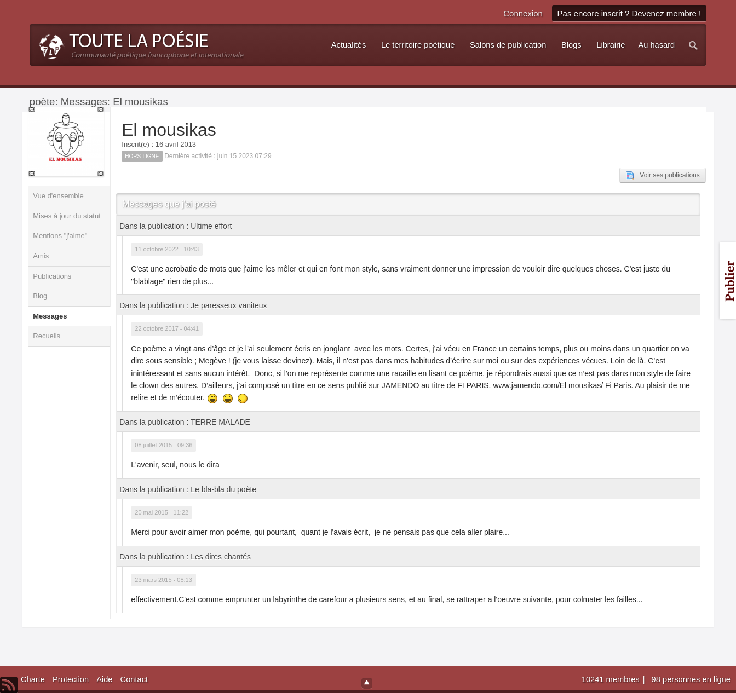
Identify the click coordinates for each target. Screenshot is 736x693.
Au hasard (656, 45)
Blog (40, 296)
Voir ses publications (662, 175)
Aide (104, 679)
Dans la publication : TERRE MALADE (184, 422)
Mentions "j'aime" (60, 236)
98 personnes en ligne (691, 679)
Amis (41, 256)
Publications (52, 276)
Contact (134, 679)
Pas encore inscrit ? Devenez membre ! (629, 13)
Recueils (46, 336)
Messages (50, 316)
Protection (71, 679)
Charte (33, 679)
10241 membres (612, 679)
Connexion (523, 13)
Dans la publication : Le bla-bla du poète (187, 489)
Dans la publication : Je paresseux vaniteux (193, 305)
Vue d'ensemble (58, 196)
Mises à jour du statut (67, 216)
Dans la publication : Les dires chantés (185, 556)
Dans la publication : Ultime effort (175, 226)
